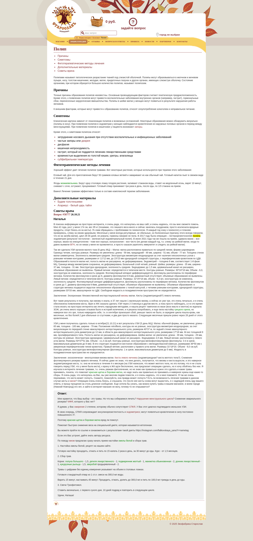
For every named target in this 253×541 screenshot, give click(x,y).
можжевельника (69, 183)
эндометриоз (133, 412)
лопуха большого (74, 461)
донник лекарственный (188, 461)
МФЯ (70, 401)
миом (73, 381)
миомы (124, 295)
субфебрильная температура (75, 159)
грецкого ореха (182, 309)
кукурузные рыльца (70, 464)
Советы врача (66, 70)
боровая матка (114, 372)
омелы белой (125, 440)
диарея (85, 140)
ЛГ (73, 415)
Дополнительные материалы (75, 67)
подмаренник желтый (129, 461)
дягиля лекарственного (102, 461)
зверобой (92, 464)
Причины (63, 56)
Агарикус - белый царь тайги (75, 205)
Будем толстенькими (70, 201)
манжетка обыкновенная (158, 461)
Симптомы (64, 59)
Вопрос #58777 (62, 214)
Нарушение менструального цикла (155, 398)
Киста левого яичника (126, 357)
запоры (138, 127)
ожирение (79, 406)
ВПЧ (72, 244)
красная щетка (96, 372)
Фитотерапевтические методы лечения (81, 63)
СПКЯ (132, 406)
